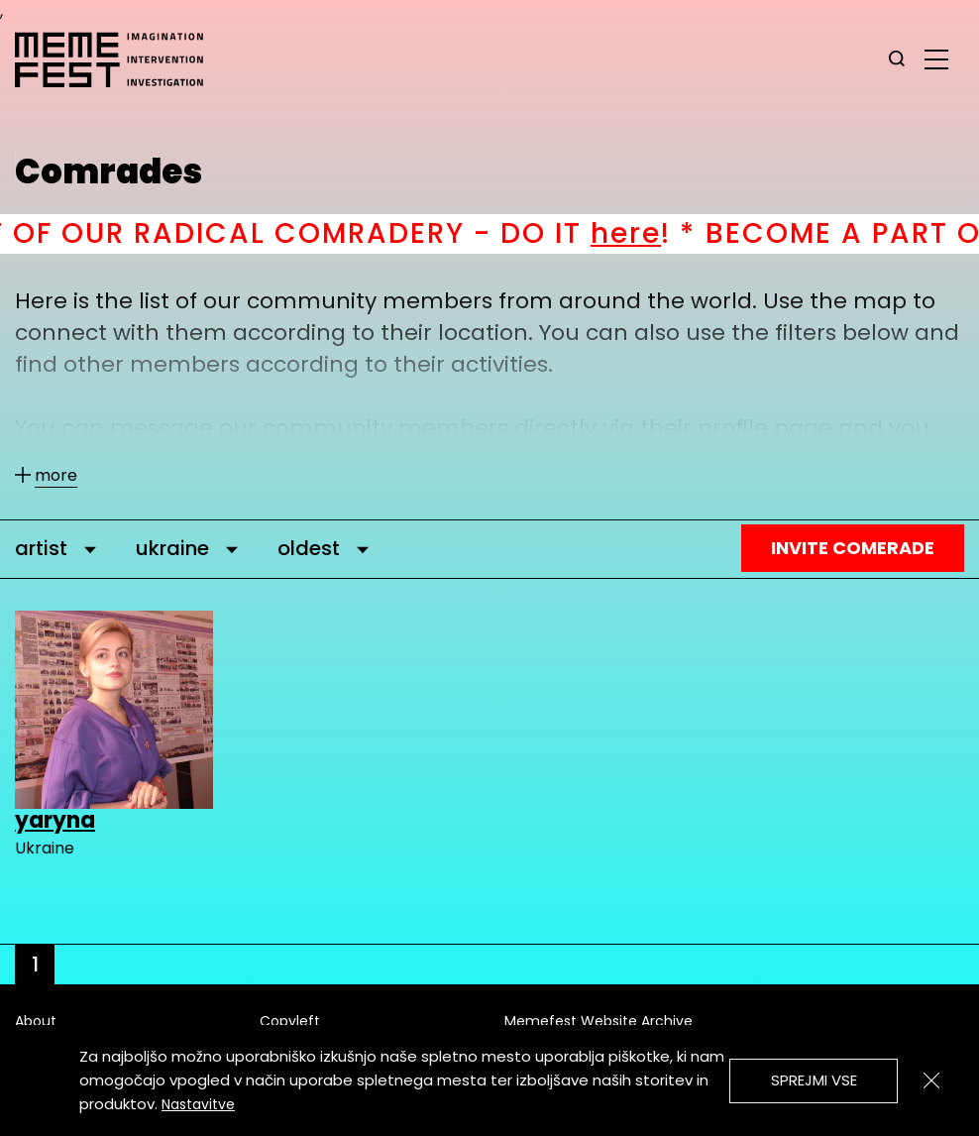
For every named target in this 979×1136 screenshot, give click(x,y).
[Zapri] (931, 1080)
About (35, 1021)
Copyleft (290, 1021)
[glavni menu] (936, 58)
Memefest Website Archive (598, 1021)
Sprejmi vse (814, 1080)
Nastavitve (198, 1104)
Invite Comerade (852, 547)
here (653, 233)
